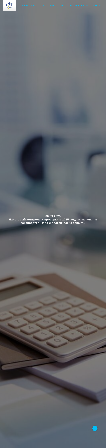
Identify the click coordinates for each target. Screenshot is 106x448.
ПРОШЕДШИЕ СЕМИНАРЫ (77, 6)
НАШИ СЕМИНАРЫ (48, 6)
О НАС (61, 6)
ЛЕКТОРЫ (34, 6)
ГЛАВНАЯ (24, 6)
